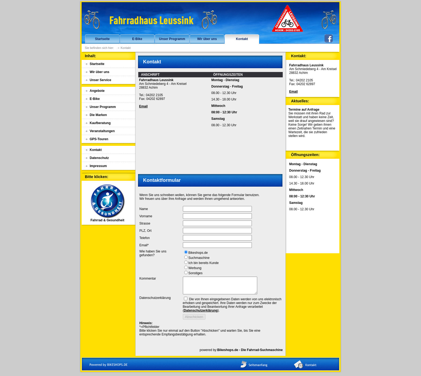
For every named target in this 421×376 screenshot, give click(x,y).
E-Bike (137, 39)
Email (143, 106)
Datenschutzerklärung (201, 314)
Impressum (98, 166)
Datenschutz (99, 158)
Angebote (97, 91)
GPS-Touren (99, 139)
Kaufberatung (100, 123)
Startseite (102, 39)
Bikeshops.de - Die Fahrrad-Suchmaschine (250, 353)
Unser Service (100, 80)
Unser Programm (172, 39)
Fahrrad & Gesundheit (107, 218)
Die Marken (98, 115)
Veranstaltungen (102, 131)
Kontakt (242, 39)
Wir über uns (207, 39)
